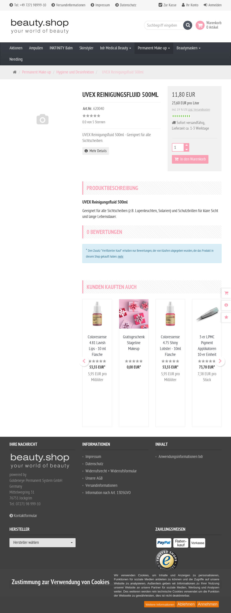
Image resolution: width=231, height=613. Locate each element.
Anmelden (215, 5)
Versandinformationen (68, 5)
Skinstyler (86, 48)
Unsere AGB (94, 478)
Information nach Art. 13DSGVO (108, 492)
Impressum (100, 5)
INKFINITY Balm (61, 48)
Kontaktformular (23, 515)
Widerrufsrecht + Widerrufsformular (111, 471)
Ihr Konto (192, 5)
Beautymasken (189, 48)
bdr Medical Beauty (115, 48)
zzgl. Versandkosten (199, 110)
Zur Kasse (170, 5)
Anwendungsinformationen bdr (181, 456)
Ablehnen (186, 604)
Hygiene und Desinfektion (75, 72)
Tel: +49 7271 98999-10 (27, 5)
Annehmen (207, 604)
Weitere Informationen (160, 604)
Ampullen (36, 48)
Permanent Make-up (154, 48)
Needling (16, 59)
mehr (120, 256)
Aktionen (15, 48)
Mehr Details (96, 151)
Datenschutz (125, 5)
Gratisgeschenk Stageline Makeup (134, 343)
